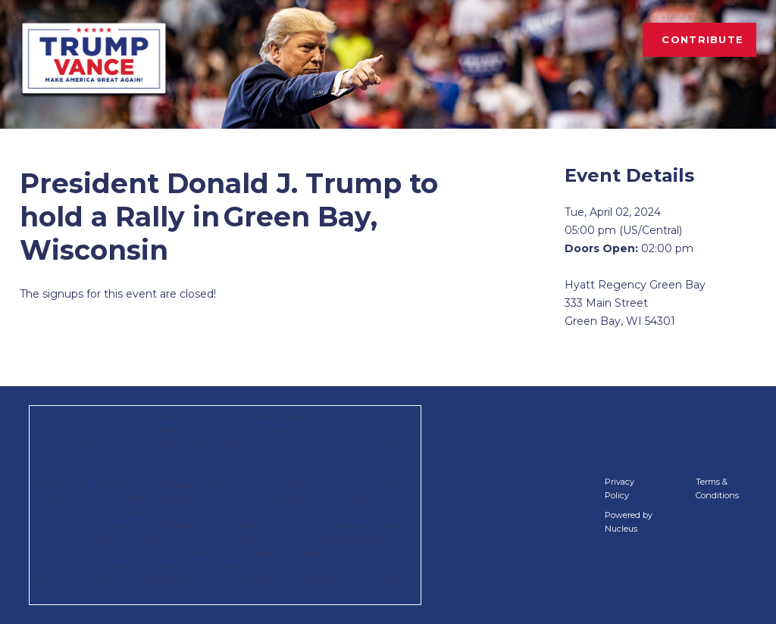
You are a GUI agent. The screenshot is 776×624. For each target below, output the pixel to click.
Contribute (702, 39)
